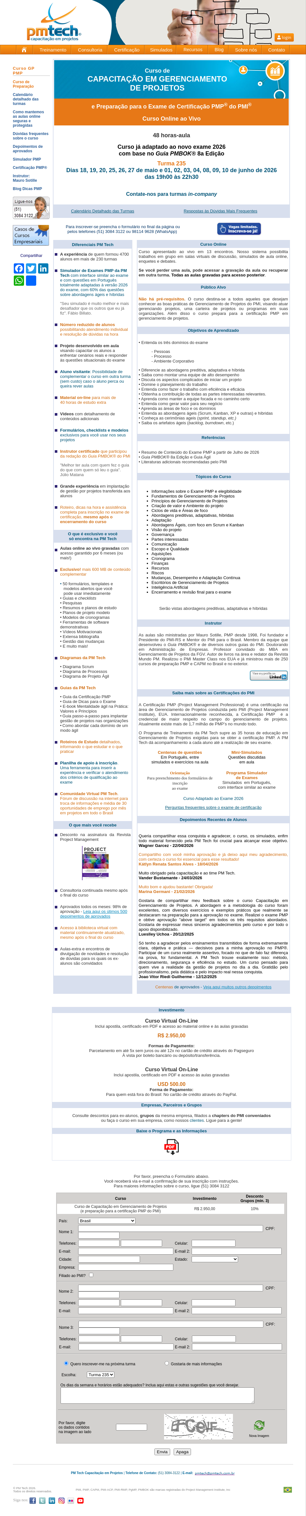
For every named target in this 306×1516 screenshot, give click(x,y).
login (284, 37)
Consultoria (90, 49)
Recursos (193, 49)
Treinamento (52, 49)
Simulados (161, 49)
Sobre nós (246, 49)
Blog (219, 49)
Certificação (126, 49)
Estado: (181, 1259)
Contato (276, 49)
